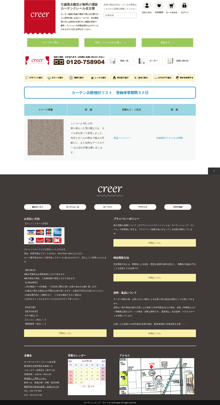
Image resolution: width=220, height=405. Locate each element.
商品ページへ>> (122, 138)
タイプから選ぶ (51, 42)
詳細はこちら (65, 333)
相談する (165, 42)
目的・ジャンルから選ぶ (108, 42)
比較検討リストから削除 (169, 138)
